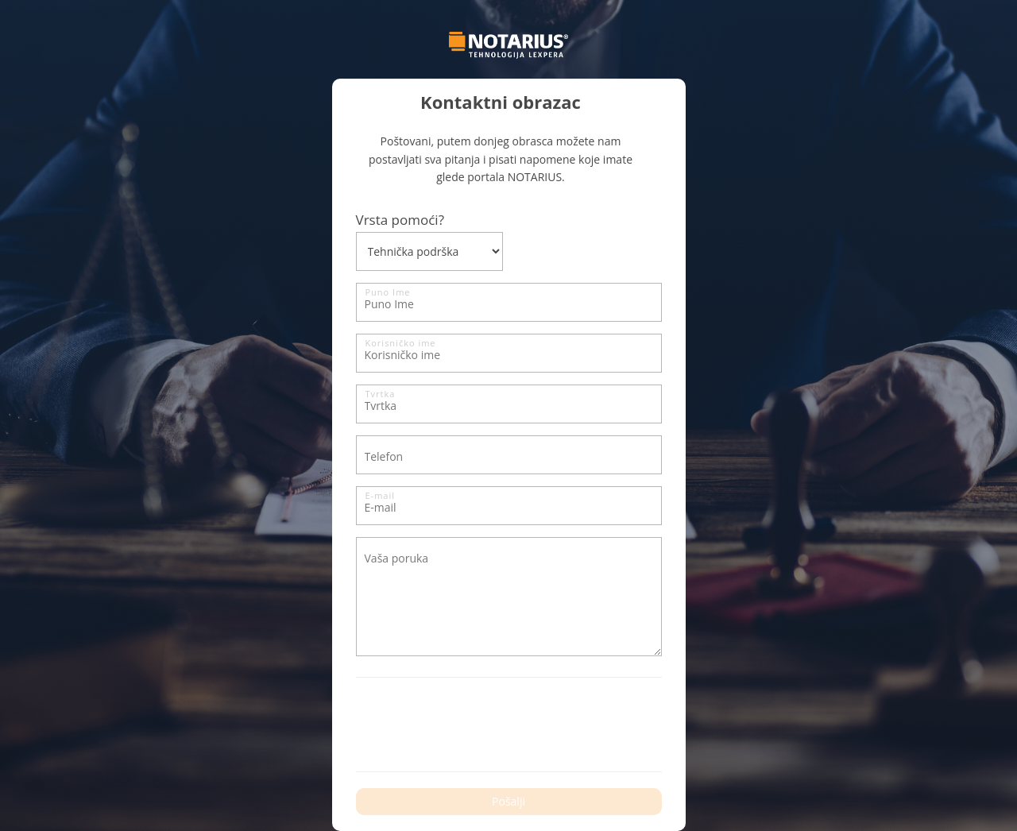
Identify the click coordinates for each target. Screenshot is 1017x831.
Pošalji (508, 801)
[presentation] (476, 725)
